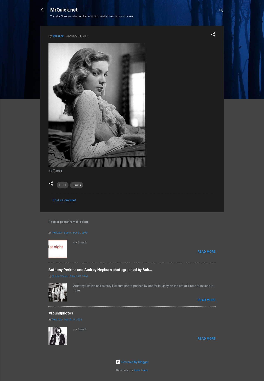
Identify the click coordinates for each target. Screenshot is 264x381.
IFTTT (63, 185)
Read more (207, 252)
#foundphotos (60, 313)
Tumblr (76, 185)
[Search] (221, 11)
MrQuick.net (64, 10)
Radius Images (141, 370)
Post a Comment (64, 200)
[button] (213, 35)
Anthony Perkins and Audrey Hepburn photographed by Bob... (100, 270)
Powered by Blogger (132, 362)
